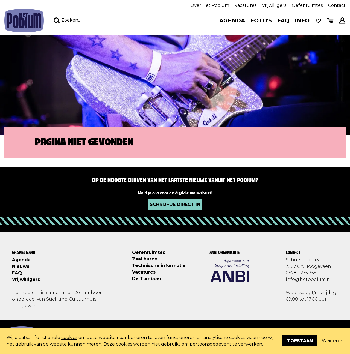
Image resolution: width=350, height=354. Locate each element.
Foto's (261, 20)
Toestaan (300, 340)
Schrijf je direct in (175, 204)
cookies (69, 337)
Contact (337, 5)
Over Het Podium (209, 5)
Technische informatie (159, 265)
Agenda (232, 20)
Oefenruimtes (307, 5)
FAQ (283, 20)
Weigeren (332, 340)
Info (302, 20)
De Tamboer (147, 278)
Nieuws (20, 266)
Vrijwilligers (274, 5)
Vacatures (245, 5)
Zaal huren (145, 259)
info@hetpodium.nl (308, 279)
